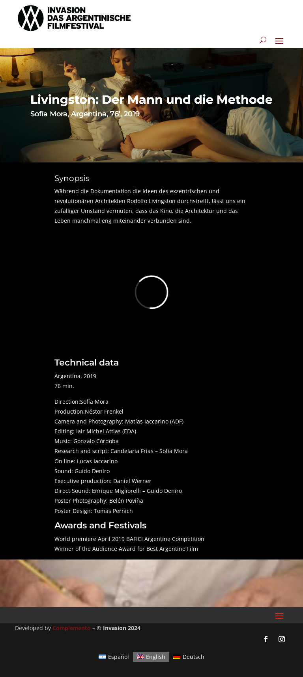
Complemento (71, 628)
